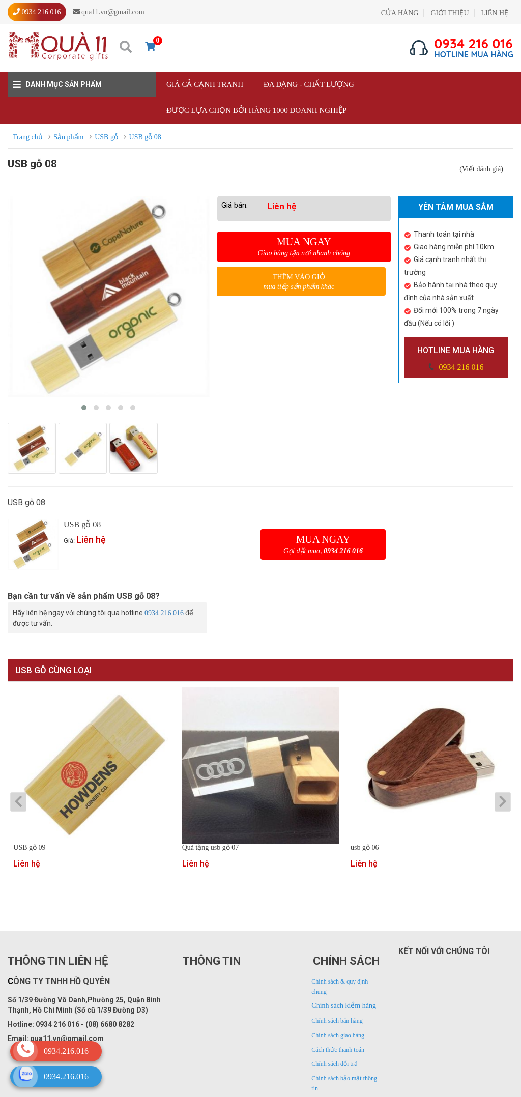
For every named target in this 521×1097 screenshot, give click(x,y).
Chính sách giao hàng (337, 1035)
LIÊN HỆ (495, 13)
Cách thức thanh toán (337, 1049)
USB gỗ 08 (82, 524)
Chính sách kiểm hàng (343, 1005)
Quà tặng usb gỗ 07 (210, 847)
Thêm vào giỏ (299, 282)
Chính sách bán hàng (336, 1020)
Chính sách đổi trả (334, 1063)
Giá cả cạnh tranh (204, 84)
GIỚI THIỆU (449, 13)
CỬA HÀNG (400, 13)
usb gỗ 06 (365, 847)
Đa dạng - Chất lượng (309, 84)
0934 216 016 (460, 367)
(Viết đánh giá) (481, 169)
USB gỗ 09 (29, 847)
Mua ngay (304, 246)
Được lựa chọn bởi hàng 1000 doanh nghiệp (256, 110)
